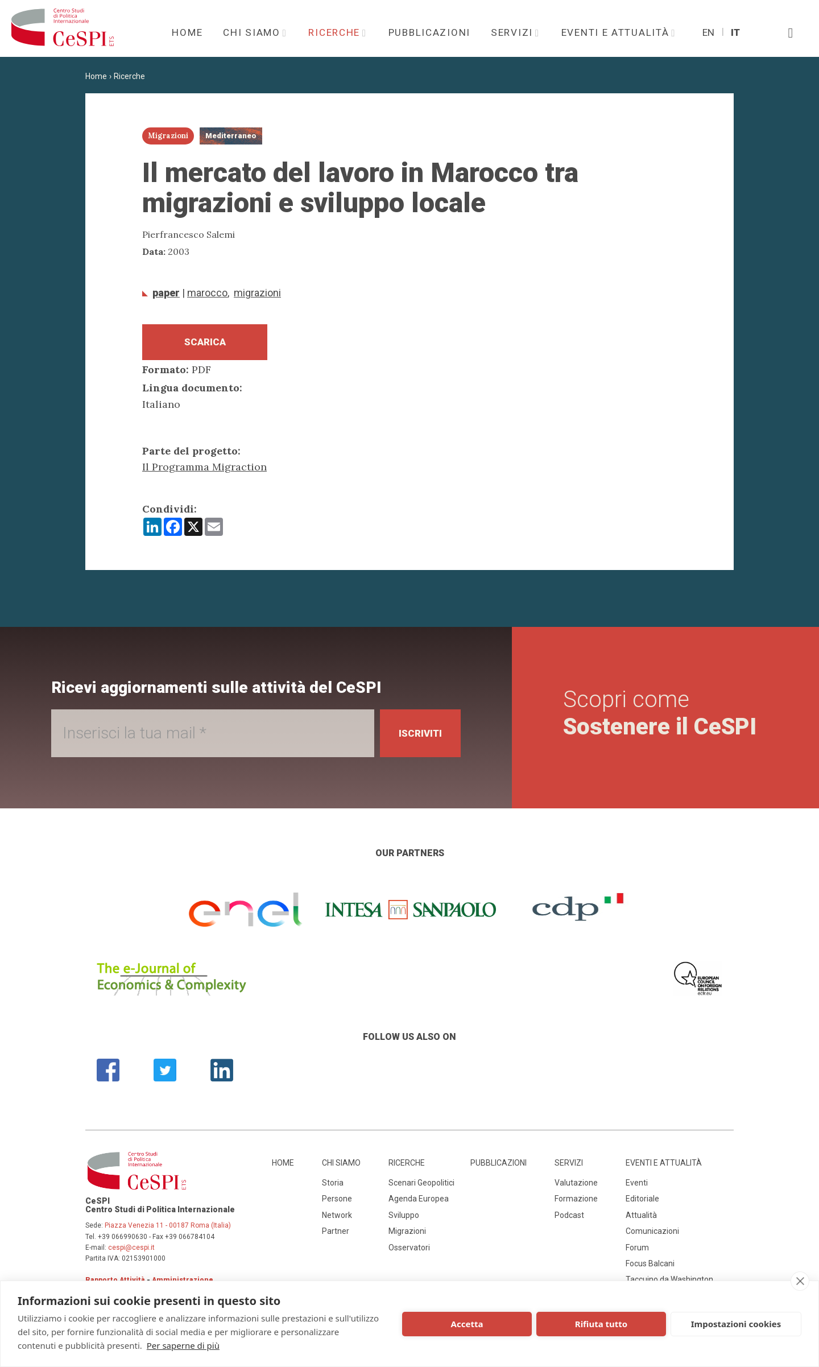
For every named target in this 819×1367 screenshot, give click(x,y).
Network (337, 1218)
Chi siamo (253, 32)
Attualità (641, 1218)
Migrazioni (257, 293)
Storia (333, 1186)
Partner (335, 1234)
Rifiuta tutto (601, 1323)
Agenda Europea (418, 1202)
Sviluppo (403, 1218)
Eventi (637, 1186)
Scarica (205, 344)
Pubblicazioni (429, 32)
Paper (166, 293)
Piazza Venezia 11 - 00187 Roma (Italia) (168, 1229)
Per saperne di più (183, 1345)
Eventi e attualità (617, 32)
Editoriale (642, 1202)
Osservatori (409, 1251)
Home (187, 32)
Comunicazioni (652, 1234)
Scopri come (659, 717)
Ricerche (335, 32)
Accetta (467, 1323)
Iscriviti (415, 736)
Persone (337, 1202)
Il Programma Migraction (204, 470)
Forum (637, 1251)
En (708, 32)
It (735, 32)
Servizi (513, 32)
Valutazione (576, 1186)
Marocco (207, 293)
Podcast (569, 1218)
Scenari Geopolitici (421, 1186)
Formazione (576, 1202)
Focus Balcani (650, 1266)
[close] (800, 1281)
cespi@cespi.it (131, 1251)
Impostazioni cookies (736, 1323)
